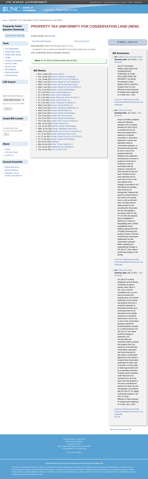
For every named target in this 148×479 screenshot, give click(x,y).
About (7, 149)
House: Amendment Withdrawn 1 (65, 108)
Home (4, 20)
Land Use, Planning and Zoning (126, 100)
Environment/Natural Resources (126, 102)
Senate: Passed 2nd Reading (64, 126)
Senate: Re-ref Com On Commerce (67, 131)
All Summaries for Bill (123, 429)
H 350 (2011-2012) (124, 110)
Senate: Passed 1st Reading (63, 118)
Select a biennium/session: (13, 96)
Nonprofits (118, 105)
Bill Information (11, 170)
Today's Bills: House (13, 52)
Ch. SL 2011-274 (59, 149)
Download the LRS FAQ (15, 36)
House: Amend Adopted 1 (61, 92)
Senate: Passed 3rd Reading (63, 139)
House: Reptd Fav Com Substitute (66, 82)
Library (123, 2)
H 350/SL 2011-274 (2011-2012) (129, 57)
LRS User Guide (11, 152)
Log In (69, 452)
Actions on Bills (11, 64)
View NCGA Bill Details (41, 41)
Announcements (11, 75)
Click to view (50, 36)
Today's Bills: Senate (13, 55)
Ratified (55, 142)
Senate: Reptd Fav (60, 123)
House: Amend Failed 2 (62, 110)
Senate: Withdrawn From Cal (65, 129)
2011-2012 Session (81, 41)
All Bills (8, 58)
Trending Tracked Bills (13, 61)
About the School (95, 2)
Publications (138, 2)
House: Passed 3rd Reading (63, 113)
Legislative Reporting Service (60, 9)
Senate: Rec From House (61, 116)
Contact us (9, 155)
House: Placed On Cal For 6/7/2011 (64, 97)
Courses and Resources (111, 2)
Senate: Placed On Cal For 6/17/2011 (66, 136)
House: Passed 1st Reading (63, 77)
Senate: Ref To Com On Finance (64, 121)
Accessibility (76, 452)
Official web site (12, 167)
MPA (130, 2)
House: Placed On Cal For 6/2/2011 (66, 87)
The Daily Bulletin (11, 49)
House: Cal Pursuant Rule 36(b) (65, 84)
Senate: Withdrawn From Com (63, 134)
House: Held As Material (60, 95)
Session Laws (10, 67)
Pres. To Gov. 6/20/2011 (62, 144)
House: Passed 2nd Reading (63, 90)
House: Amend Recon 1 (60, 100)
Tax (141, 102)
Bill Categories (10, 69)
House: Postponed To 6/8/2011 (63, 103)
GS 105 (117, 417)
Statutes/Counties (12, 72)
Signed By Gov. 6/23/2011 (63, 147)
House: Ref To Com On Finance (65, 79)
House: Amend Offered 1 (62, 105)
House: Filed (58, 74)
